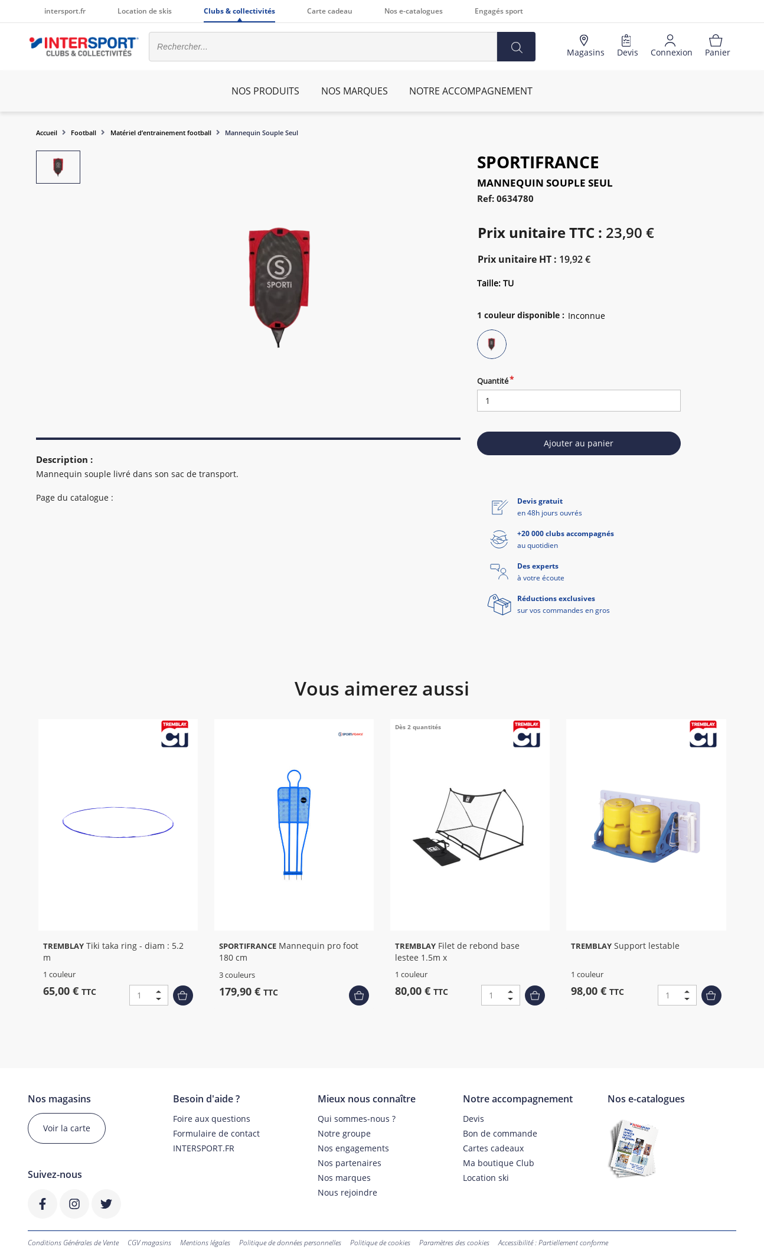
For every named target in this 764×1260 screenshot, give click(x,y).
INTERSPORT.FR (203, 1148)
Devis (473, 1118)
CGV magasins (149, 1243)
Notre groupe (344, 1133)
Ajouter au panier (578, 443)
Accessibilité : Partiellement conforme (553, 1243)
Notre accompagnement (471, 90)
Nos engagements (353, 1148)
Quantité (492, 381)
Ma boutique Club (498, 1162)
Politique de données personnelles (290, 1243)
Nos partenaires (349, 1162)
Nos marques (344, 1177)
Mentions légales (205, 1243)
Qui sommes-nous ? (357, 1118)
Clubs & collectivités (239, 11)
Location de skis (144, 11)
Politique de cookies (380, 1243)
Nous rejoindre (347, 1192)
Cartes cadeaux (493, 1148)
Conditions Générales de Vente (73, 1243)
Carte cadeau (329, 11)
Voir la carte (66, 1128)
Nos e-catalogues (413, 11)
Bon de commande (500, 1133)
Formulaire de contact (216, 1133)
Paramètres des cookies (454, 1243)
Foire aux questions (211, 1118)
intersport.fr (65, 11)
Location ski (486, 1177)
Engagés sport (499, 11)
